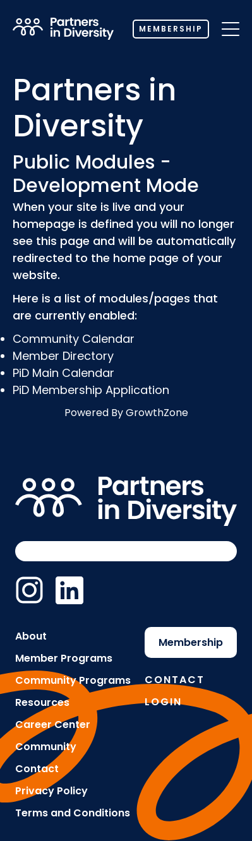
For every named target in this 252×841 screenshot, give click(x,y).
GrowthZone (157, 412)
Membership (171, 28)
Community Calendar (74, 339)
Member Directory (63, 356)
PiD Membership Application (91, 390)
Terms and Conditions (72, 813)
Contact (37, 768)
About (31, 636)
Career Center (52, 724)
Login (163, 702)
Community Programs (73, 680)
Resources (42, 702)
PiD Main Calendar (63, 373)
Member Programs (63, 658)
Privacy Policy (51, 791)
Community (45, 746)
